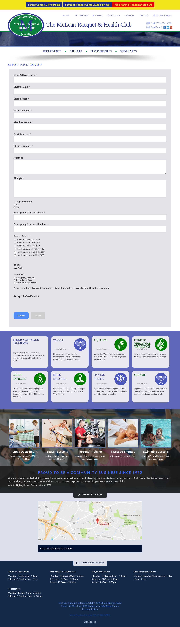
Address (18, 156)
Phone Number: (22, 144)
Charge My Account (25, 276)
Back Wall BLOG (162, 14)
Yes (17, 203)
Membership (82, 14)
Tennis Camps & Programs (41, 4)
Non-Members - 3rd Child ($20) (31, 254)
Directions (114, 14)
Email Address (21, 133)
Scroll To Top (90, 621)
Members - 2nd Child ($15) (29, 241)
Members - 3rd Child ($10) (28, 244)
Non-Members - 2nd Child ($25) (31, 251)
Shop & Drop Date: (24, 73)
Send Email (156, 26)
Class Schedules (101, 50)
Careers (129, 14)
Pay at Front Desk (24, 279)
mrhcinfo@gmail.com (107, 605)
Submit (21, 314)
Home (67, 14)
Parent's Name (22, 109)
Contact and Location (90, 562)
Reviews (98, 14)
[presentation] (35, 302)
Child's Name (21, 85)
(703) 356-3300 (163, 22)
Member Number (23, 121)
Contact (144, 14)
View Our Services (90, 493)
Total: (17, 263)
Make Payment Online (26, 281)
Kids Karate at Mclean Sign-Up (135, 4)
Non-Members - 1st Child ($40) (31, 248)
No (17, 206)
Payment (19, 273)
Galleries (76, 50)
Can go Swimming (23, 200)
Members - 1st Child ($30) (28, 238)
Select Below (21, 235)
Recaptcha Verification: (27, 295)
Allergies (19, 177)
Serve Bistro (128, 50)
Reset (38, 314)
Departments (52, 50)
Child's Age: (20, 97)
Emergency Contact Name (28, 211)
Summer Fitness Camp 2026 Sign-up (87, 4)
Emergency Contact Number (30, 223)
